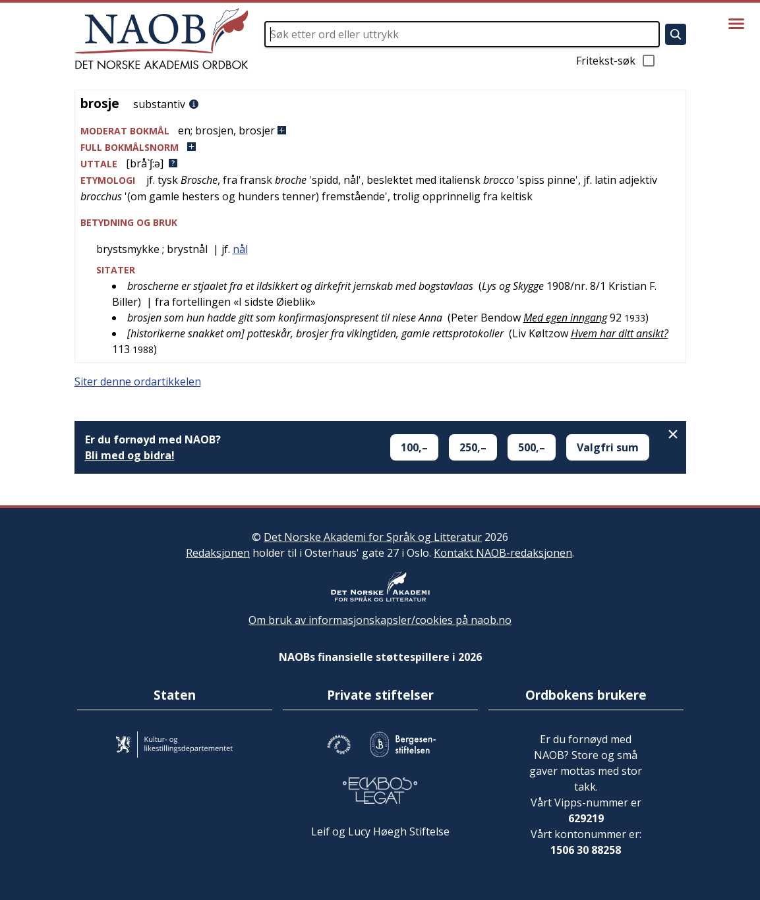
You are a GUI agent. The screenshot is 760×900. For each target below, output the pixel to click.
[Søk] (675, 34)
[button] (380, 131)
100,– (414, 447)
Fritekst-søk (616, 61)
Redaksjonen (218, 553)
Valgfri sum (608, 447)
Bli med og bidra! (130, 455)
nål (240, 249)
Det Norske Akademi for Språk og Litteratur (373, 537)
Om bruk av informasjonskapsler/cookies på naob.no (380, 620)
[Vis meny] (736, 23)
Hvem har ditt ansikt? (619, 333)
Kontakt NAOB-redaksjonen (503, 553)
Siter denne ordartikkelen (137, 381)
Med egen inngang (565, 317)
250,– (472, 447)
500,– (531, 447)
